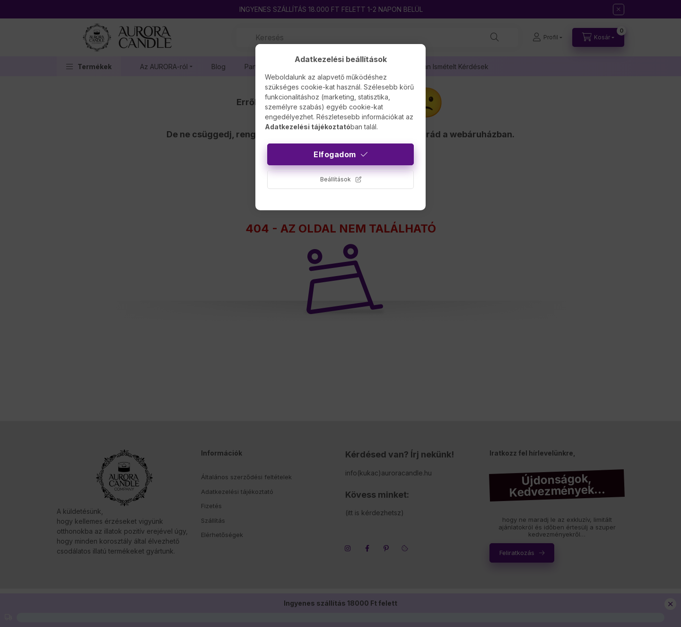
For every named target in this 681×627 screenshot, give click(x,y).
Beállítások (335, 179)
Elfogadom (335, 154)
